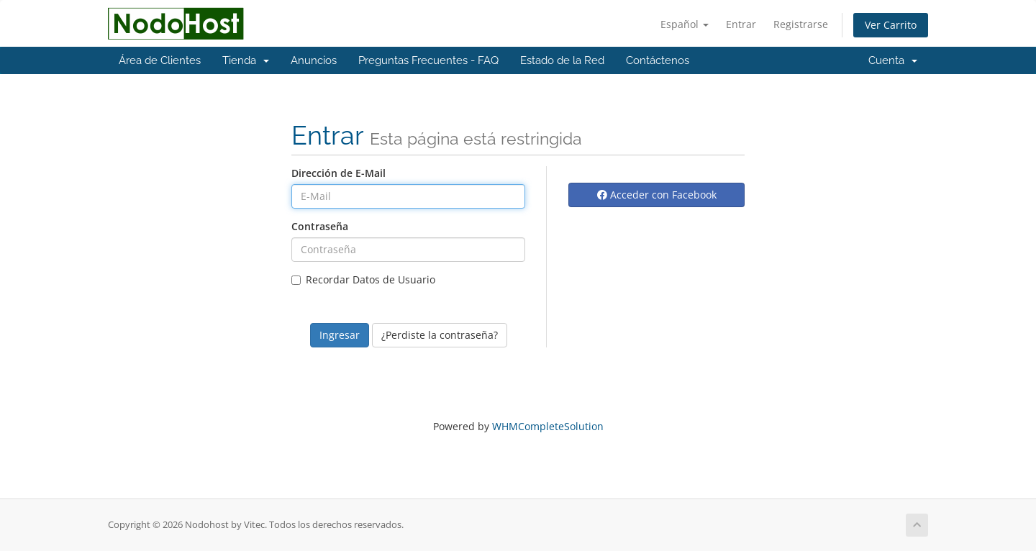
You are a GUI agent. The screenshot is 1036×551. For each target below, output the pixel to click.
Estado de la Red (562, 60)
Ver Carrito (891, 25)
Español (684, 24)
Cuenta (892, 60)
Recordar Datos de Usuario (363, 279)
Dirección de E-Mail (338, 173)
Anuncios (314, 60)
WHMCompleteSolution (548, 426)
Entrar (741, 24)
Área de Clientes (160, 60)
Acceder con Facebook (657, 194)
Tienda (245, 60)
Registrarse (800, 24)
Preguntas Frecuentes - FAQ (428, 60)
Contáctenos (657, 60)
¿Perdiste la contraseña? (439, 335)
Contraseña (319, 226)
